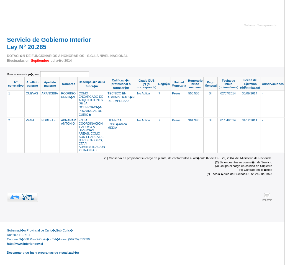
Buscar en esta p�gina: (23, 74)
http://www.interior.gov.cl (25, 243)
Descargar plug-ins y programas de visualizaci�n (43, 252)
